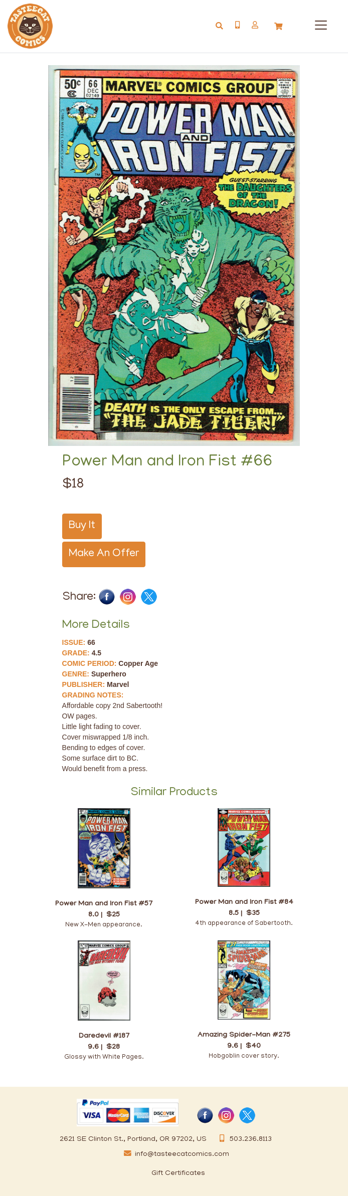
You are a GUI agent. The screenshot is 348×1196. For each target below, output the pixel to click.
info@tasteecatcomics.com (174, 1154)
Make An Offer (104, 554)
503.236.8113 (243, 1139)
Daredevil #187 (104, 1036)
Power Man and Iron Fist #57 (103, 904)
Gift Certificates (178, 1173)
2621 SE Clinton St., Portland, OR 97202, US (133, 1139)
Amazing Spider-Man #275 (244, 1035)
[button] (255, 25)
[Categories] (318, 23)
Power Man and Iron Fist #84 (244, 902)
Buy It (82, 526)
